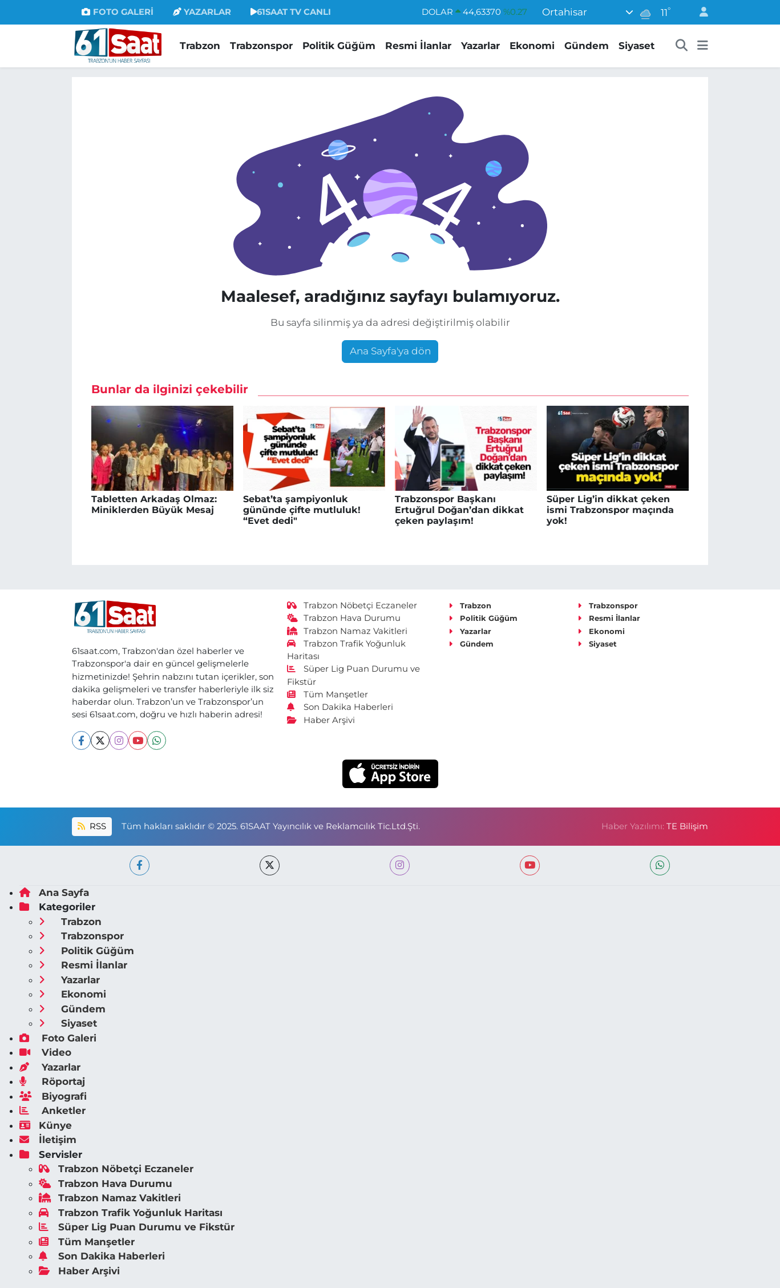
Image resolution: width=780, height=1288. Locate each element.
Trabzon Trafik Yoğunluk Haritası (131, 1212)
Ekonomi (532, 45)
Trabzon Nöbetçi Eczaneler (352, 605)
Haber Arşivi (321, 720)
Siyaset (636, 45)
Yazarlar (480, 45)
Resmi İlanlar (418, 45)
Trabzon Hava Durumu (344, 618)
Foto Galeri (57, 1038)
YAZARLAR (202, 12)
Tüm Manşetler (327, 694)
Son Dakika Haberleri (340, 707)
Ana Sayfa (54, 892)
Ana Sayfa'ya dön (390, 351)
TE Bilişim (687, 826)
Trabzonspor (261, 45)
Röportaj (52, 1081)
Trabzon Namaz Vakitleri (347, 631)
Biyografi (53, 1096)
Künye (45, 1125)
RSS (92, 826)
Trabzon (200, 45)
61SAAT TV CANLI (290, 12)
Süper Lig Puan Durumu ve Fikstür (137, 1227)
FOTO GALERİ (117, 12)
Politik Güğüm (338, 45)
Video (45, 1052)
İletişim (47, 1139)
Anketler (52, 1110)
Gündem (586, 45)
